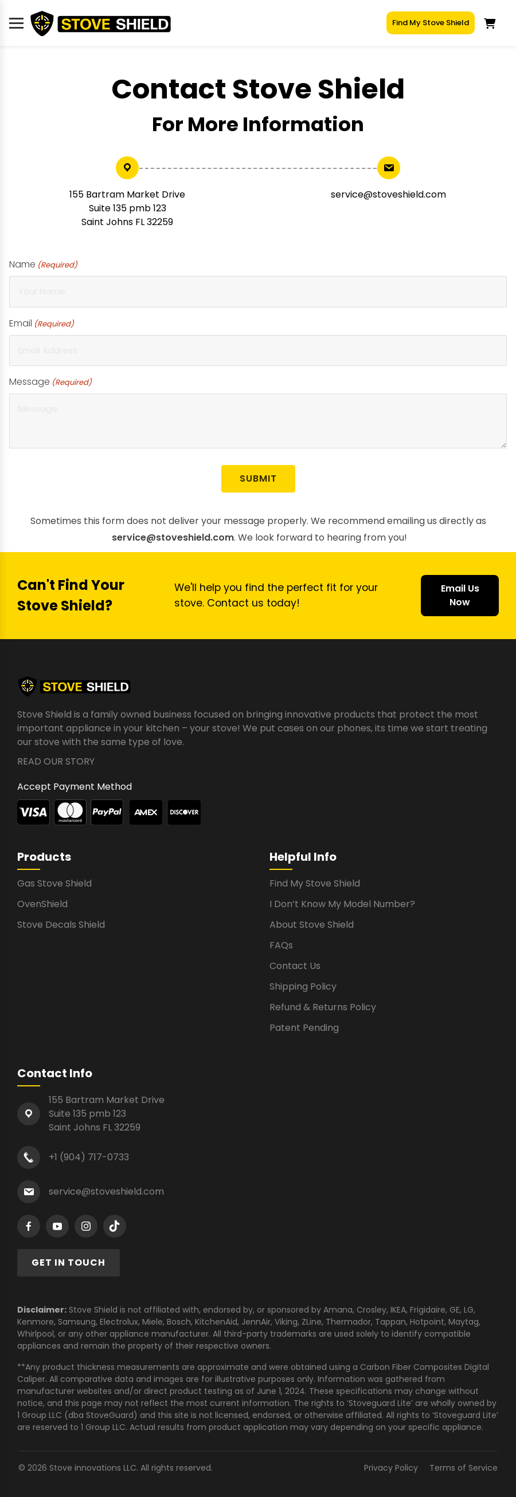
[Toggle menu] (16, 23)
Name (43, 264)
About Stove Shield (311, 924)
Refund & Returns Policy (322, 1007)
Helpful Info (303, 857)
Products (44, 857)
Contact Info (54, 1073)
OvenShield (42, 904)
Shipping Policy (303, 986)
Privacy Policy (391, 1468)
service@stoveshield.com (388, 194)
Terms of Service (463, 1468)
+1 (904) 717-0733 (89, 1157)
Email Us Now (460, 595)
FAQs (281, 945)
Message (50, 381)
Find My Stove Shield (430, 22)
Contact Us (294, 965)
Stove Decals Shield (61, 924)
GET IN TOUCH (68, 1262)
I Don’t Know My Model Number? (342, 904)
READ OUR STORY (56, 761)
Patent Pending (304, 1027)
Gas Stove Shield (54, 883)
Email (41, 323)
